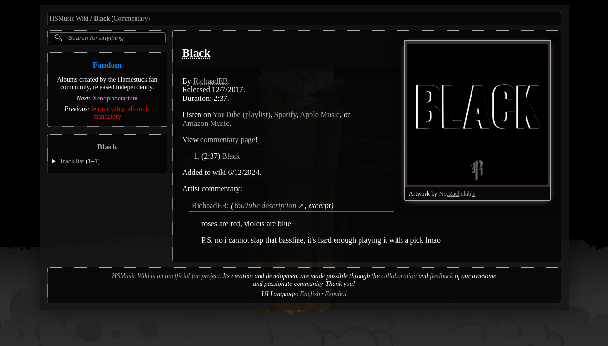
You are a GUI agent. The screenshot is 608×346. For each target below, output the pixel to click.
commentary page (227, 140)
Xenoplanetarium (114, 98)
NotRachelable (457, 193)
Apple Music (319, 115)
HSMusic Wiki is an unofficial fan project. (167, 276)
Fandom (106, 65)
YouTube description (264, 205)
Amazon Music (205, 123)
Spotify (285, 115)
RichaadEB (210, 81)
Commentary (130, 18)
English (310, 293)
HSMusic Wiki (69, 18)
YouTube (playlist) (241, 115)
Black (102, 18)
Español (336, 293)
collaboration (399, 276)
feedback (441, 276)
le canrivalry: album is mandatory (120, 112)
